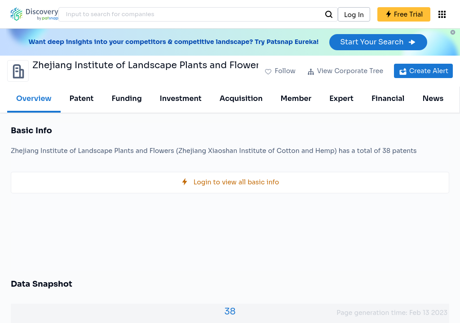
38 (229, 311)
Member (296, 98)
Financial (388, 98)
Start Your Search (378, 42)
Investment (181, 98)
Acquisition (241, 98)
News (432, 98)
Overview (34, 98)
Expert (341, 98)
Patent (82, 98)
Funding (126, 98)
